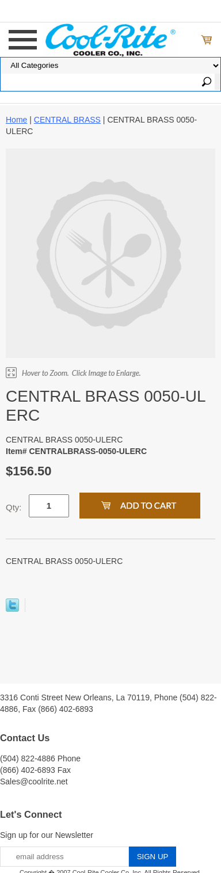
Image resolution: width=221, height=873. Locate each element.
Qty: (14, 507)
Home (16, 119)
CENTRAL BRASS (67, 119)
